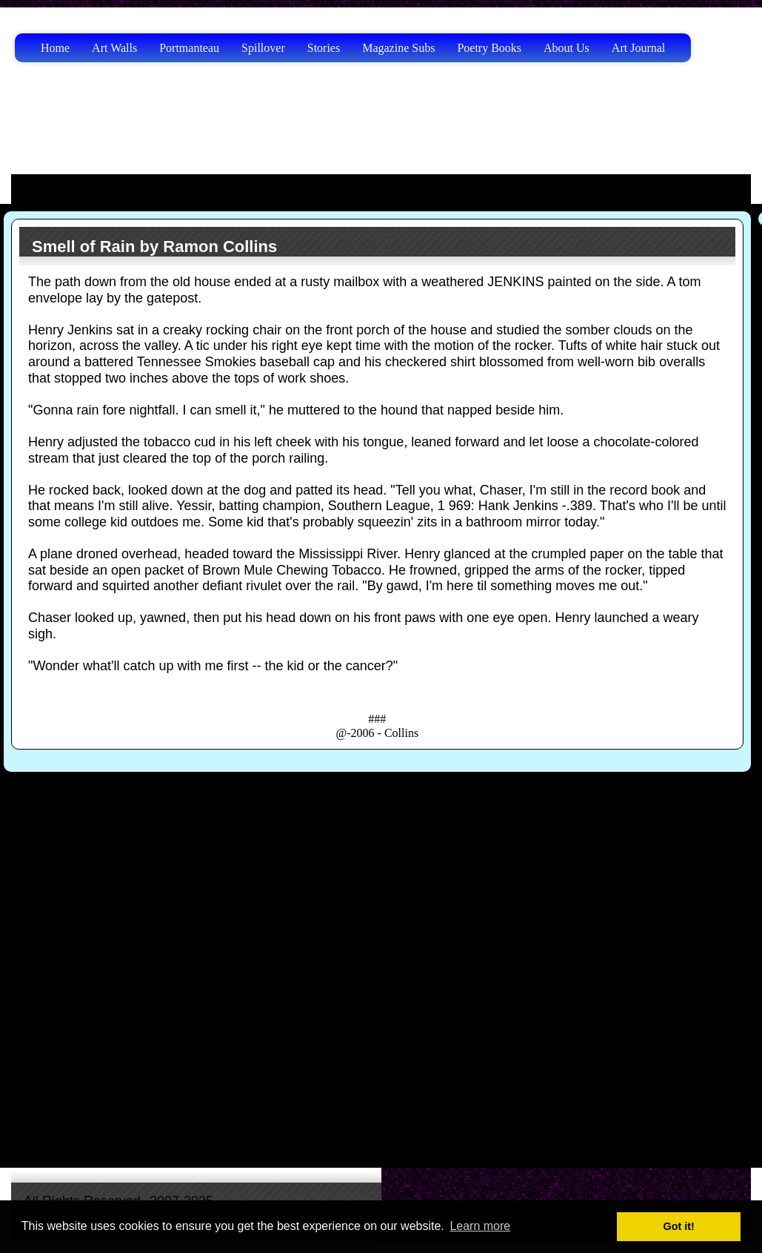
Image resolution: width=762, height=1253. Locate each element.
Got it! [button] (679, 1226)
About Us (566, 48)
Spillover (263, 48)
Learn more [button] (479, 1226)
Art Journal (638, 48)
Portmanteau (189, 48)
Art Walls (114, 48)
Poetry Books (489, 48)
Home (55, 48)
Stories (323, 48)
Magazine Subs (398, 48)
